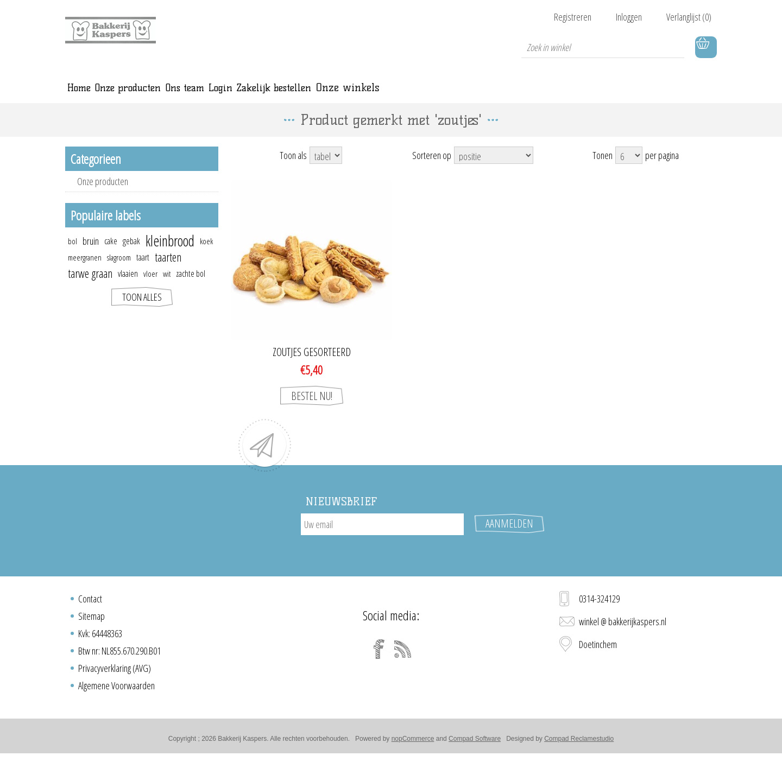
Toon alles (142, 308)
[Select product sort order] (493, 167)
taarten (168, 269)
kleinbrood (170, 253)
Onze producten (102, 193)
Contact (90, 601)
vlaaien (128, 285)
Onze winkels (533, 93)
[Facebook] (379, 652)
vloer (150, 285)
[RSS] (403, 652)
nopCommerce (413, 742)
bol (72, 252)
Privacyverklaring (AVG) (114, 671)
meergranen (85, 269)
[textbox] (602, 47)
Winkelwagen (706, 47)
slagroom (119, 269)
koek (206, 252)
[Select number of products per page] (628, 167)
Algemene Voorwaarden (116, 688)
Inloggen (629, 16)
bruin (91, 252)
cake (110, 253)
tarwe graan (90, 285)
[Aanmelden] (382, 536)
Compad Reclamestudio (579, 742)
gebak (131, 253)
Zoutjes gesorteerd (312, 364)
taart (142, 269)
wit (167, 285)
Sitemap (91, 619)
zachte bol (190, 285)
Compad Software (475, 742)
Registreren (572, 16)
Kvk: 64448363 (100, 636)
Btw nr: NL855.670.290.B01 (119, 654)
